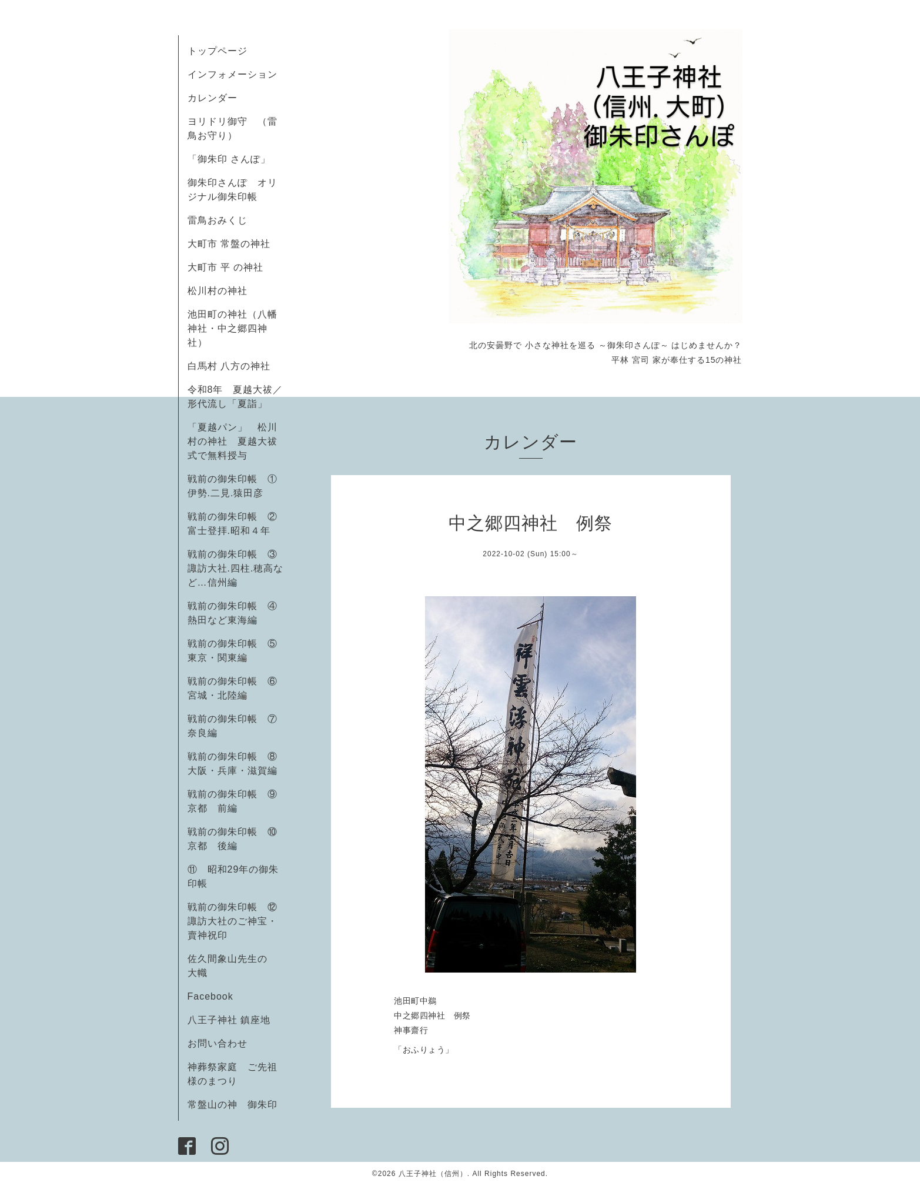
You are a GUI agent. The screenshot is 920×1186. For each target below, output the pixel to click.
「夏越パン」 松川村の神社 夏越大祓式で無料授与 (232, 441)
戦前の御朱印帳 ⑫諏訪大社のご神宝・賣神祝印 (232, 921)
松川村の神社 (217, 291)
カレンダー (212, 98)
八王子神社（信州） (433, 1174)
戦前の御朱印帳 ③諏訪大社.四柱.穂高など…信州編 (236, 568)
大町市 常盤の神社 (229, 244)
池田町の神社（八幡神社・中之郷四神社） (232, 328)
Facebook (215, 996)
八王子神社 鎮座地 (229, 1020)
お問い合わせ (217, 1043)
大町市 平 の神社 (226, 267)
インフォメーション (232, 74)
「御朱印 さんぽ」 (229, 159)
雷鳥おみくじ (217, 220)
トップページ (217, 51)
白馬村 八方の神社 (229, 366)
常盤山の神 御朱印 (232, 1105)
